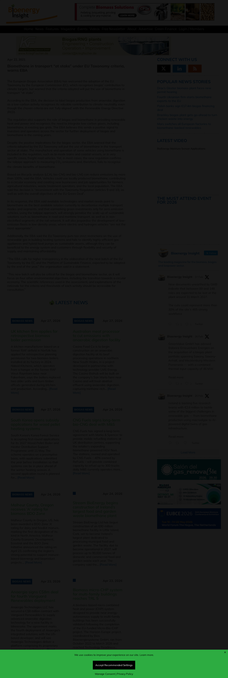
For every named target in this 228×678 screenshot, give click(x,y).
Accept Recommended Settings (114, 665)
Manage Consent (105, 673)
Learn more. (147, 654)
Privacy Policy (125, 673)
